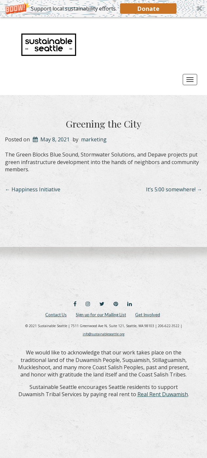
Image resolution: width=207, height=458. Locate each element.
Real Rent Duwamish (162, 394)
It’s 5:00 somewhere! (174, 189)
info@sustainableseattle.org (103, 334)
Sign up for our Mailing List (101, 314)
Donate (148, 8)
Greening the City (103, 123)
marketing (94, 139)
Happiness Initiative (32, 189)
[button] (103, 8)
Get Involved (147, 314)
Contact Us (56, 314)
